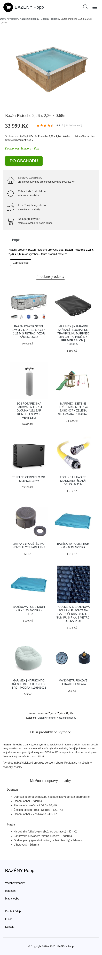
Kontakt (9, 926)
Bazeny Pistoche (50, 18)
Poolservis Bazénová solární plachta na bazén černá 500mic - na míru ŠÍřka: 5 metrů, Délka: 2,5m (73, 613)
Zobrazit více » (25, 140)
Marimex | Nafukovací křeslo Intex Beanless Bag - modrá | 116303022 (28, 684)
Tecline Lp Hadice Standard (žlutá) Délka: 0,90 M (73, 481)
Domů (3, 18)
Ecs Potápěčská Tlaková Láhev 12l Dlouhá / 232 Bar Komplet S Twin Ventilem (29, 410)
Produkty (13, 18)
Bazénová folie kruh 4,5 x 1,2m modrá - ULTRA (29, 610)
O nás (8, 919)
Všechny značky (15, 883)
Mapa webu (12, 898)
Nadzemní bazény (29, 18)
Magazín (10, 890)
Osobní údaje (13, 911)
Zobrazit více (21, 262)
